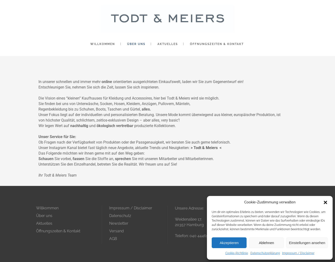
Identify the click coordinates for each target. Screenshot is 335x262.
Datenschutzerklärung (265, 253)
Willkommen (47, 208)
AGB (113, 238)
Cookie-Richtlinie (236, 253)
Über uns (44, 215)
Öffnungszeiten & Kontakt (58, 231)
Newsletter (118, 223)
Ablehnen (266, 243)
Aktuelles (44, 223)
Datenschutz (120, 215)
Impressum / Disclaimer (298, 253)
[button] (325, 202)
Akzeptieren (229, 243)
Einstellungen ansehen (307, 243)
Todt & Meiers (206, 147)
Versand (116, 231)
